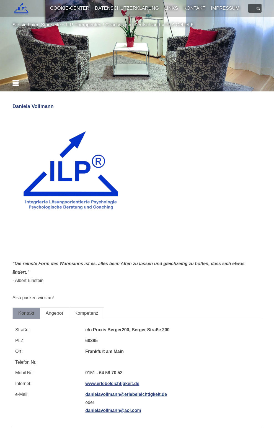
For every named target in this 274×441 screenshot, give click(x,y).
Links (171, 8)
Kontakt (194, 8)
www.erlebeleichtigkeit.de (112, 383)
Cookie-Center (69, 8)
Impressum (225, 8)
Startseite (51, 24)
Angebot (54, 313)
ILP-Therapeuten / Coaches (95, 24)
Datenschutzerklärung (127, 8)
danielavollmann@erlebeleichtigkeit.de (126, 394)
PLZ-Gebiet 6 (179, 24)
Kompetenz (86, 313)
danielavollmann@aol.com (113, 410)
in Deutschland (144, 24)
